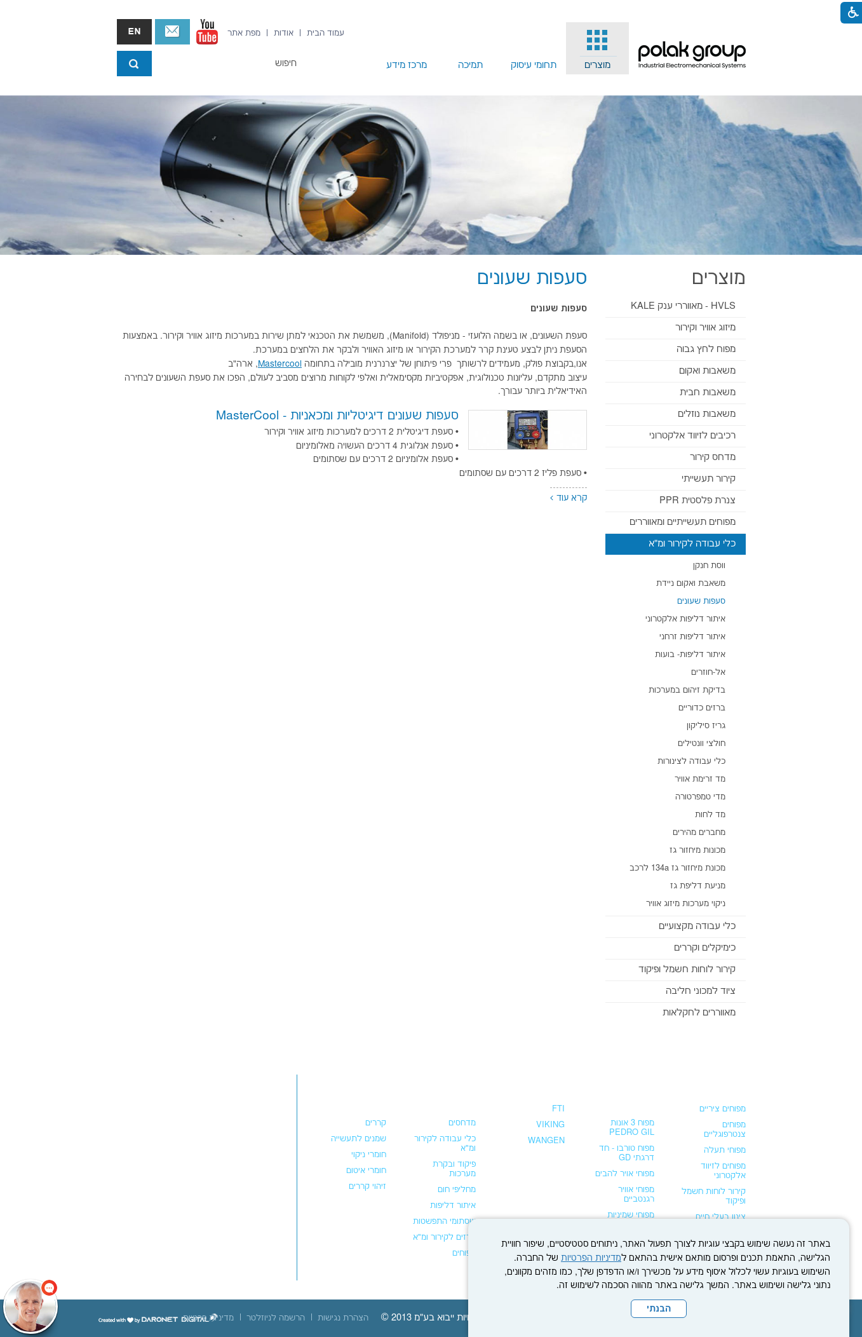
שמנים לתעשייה (358, 1139)
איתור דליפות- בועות (690, 654)
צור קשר (172, 31)
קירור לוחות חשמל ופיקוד (687, 969)
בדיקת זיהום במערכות (687, 690)
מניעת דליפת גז (697, 886)
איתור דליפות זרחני (692, 637)
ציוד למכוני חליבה (701, 991)
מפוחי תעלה (725, 1150)
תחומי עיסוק (533, 65)
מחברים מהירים (699, 832)
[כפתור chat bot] (30, 1306)
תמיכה (470, 65)
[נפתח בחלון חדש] (207, 31)
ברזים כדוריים (701, 708)
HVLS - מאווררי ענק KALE (683, 306)
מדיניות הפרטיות (591, 1258)
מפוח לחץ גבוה (706, 349)
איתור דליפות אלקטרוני (685, 619)
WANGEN (546, 1141)
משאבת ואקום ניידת (690, 583)
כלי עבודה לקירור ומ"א (692, 543)
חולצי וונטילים (701, 743)
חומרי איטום (366, 1170)
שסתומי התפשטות (444, 1221)
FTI (558, 1109)
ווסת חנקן (709, 565)
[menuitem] (598, 48)
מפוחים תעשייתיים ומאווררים (683, 522)
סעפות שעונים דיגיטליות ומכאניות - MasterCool (337, 416)
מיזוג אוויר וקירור (705, 327)
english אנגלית (134, 31)
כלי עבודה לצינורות (691, 761)
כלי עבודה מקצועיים (697, 926)
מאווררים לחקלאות (699, 1012)
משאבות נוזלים (707, 414)
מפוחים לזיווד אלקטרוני (723, 1171)
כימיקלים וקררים (705, 947)
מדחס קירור (713, 457)
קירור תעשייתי (709, 478)
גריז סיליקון (706, 726)
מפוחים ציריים (722, 1109)
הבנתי (659, 1309)
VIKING (550, 1125)
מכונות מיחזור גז (697, 850)
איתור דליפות (453, 1205)
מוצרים (597, 65)
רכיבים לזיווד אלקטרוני (692, 435)
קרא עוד (571, 498)
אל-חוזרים (708, 672)
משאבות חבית (708, 392)
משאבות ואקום (707, 370)
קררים (375, 1123)
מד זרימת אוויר (700, 779)
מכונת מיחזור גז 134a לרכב (677, 868)
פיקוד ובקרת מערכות (454, 1169)
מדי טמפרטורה (700, 797)
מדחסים (462, 1123)
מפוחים (730, 1083)
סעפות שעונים (701, 601)
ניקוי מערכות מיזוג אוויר (685, 904)
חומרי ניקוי (368, 1155)
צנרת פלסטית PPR (697, 500)
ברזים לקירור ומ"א (444, 1237)
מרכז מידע (406, 65)
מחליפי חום (457, 1189)
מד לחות (710, 815)
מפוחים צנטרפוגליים (725, 1129)
